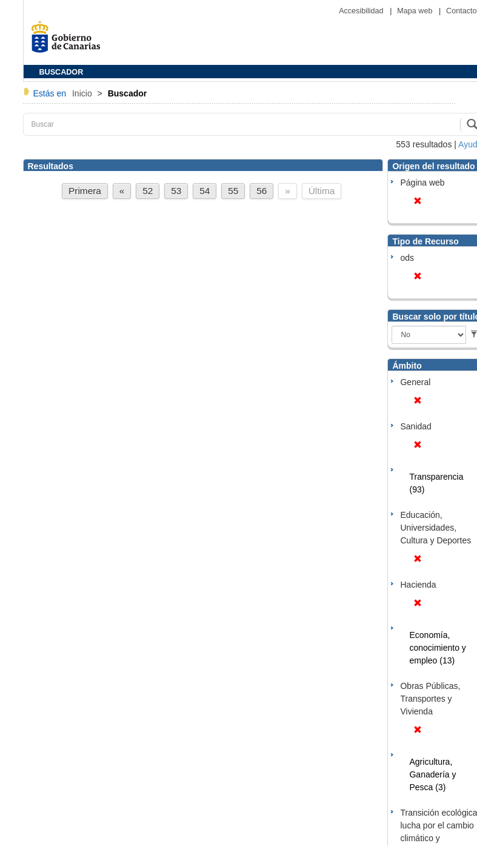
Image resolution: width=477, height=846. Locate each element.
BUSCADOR (61, 72)
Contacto (461, 11)
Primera (84, 191)
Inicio (83, 93)
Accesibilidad (362, 11)
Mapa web (416, 11)
